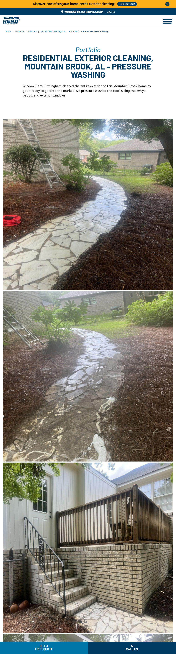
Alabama (32, 31)
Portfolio (73, 31)
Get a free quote (44, 648)
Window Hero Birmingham (53, 31)
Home (8, 31)
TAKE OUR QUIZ (127, 4)
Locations (19, 31)
